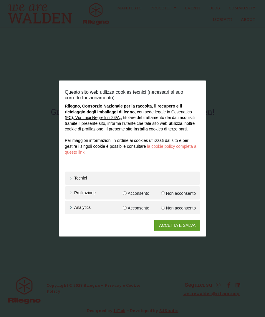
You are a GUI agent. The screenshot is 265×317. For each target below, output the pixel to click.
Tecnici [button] (80, 178)
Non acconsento (181, 193)
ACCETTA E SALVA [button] (177, 225)
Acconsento (138, 193)
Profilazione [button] (85, 192)
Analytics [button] (82, 207)
